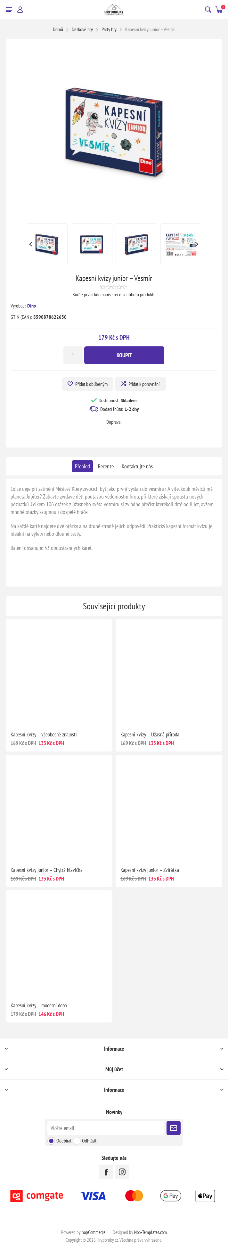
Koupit (124, 355)
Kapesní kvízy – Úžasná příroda (149, 734)
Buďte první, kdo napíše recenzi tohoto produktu (114, 294)
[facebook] (106, 1172)
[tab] (82, 466)
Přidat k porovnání (143, 384)
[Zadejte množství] (73, 355)
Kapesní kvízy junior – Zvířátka (149, 869)
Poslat (174, 1128)
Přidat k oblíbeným (91, 384)
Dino (31, 305)
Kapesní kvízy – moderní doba (39, 1005)
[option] (46, 244)
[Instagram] (122, 1172)
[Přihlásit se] (105, 1128)
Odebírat (63, 1140)
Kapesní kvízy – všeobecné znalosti (44, 734)
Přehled (82, 466)
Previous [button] (31, 244)
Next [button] (197, 244)
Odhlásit (89, 1140)
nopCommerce (93, 1232)
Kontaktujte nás (137, 466)
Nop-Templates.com (150, 1232)
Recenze (106, 466)
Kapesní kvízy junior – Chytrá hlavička (47, 869)
